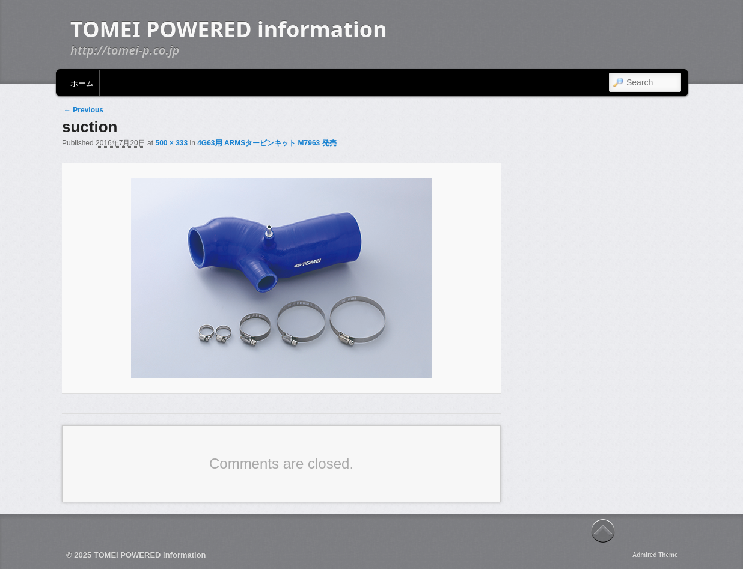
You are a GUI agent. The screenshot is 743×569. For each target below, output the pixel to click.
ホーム (82, 82)
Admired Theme (655, 555)
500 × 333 (171, 143)
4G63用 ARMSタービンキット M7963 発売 (266, 143)
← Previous (83, 110)
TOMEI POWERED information (228, 29)
